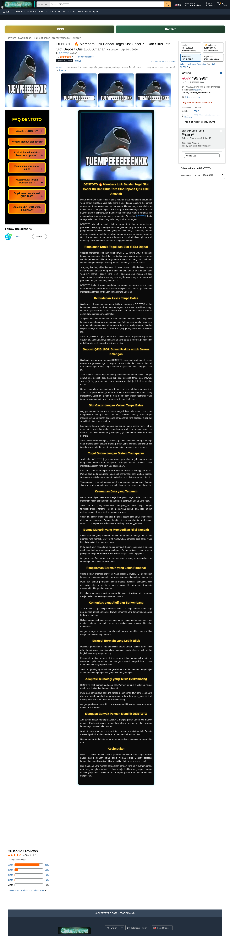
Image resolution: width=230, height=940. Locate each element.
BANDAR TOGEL (35, 11)
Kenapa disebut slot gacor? (27, 141)
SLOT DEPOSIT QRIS (88, 11)
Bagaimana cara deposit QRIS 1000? (26, 195)
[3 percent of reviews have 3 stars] (28, 874)
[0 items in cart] (222, 4)
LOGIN (59, 29)
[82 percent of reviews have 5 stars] (28, 864)
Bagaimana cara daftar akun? (27, 167)
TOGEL (197, 111)
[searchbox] (107, 4)
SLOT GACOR (53, 11)
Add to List (191, 156)
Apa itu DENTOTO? (27, 131)
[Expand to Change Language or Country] (122, 928)
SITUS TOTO (69, 11)
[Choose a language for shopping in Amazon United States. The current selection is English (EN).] (177, 4)
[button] (6, 12)
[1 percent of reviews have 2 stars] (28, 879)
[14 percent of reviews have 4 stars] (28, 869)
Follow (39, 236)
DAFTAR (170, 29)
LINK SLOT (76, 38)
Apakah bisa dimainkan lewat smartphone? (27, 154)
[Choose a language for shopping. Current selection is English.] (112, 927)
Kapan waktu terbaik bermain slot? (27, 181)
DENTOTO (19, 11)
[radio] (190, 47)
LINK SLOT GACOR (42, 38)
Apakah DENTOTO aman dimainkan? (27, 208)
